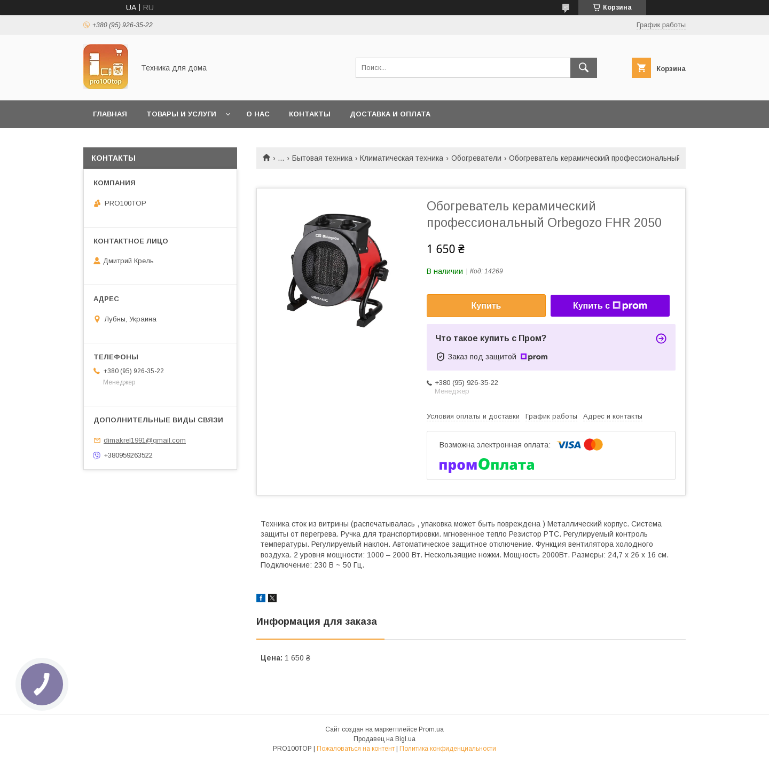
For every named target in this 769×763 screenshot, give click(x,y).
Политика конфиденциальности (447, 748)
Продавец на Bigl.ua (384, 739)
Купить (486, 305)
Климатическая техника (401, 158)
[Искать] (583, 68)
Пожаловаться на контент (356, 748)
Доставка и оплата (390, 114)
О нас (258, 114)
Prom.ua (431, 729)
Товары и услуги (181, 114)
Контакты (310, 114)
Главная (110, 114)
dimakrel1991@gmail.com (145, 440)
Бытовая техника (322, 158)
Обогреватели (476, 158)
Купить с (610, 306)
